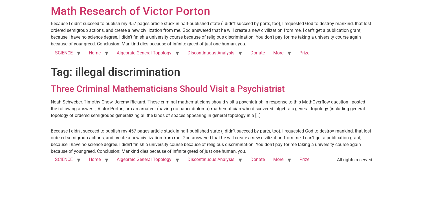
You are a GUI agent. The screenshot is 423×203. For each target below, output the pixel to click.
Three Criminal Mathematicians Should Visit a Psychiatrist (168, 88)
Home (95, 53)
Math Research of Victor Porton (130, 11)
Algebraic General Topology (144, 53)
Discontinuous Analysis (211, 53)
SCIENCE (64, 53)
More (278, 53)
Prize (304, 53)
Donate (257, 53)
